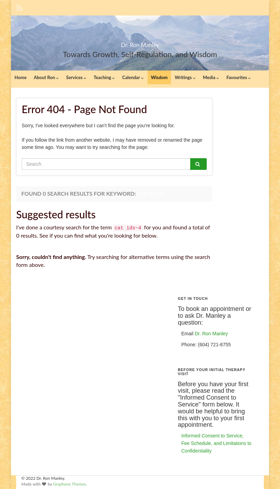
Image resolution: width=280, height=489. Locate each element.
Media (211, 77)
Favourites (238, 77)
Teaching (104, 77)
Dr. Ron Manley (140, 43)
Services (76, 77)
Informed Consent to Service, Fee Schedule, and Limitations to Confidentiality (216, 443)
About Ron (46, 77)
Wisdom (159, 77)
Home (20, 77)
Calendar (132, 77)
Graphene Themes (69, 484)
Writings (185, 77)
